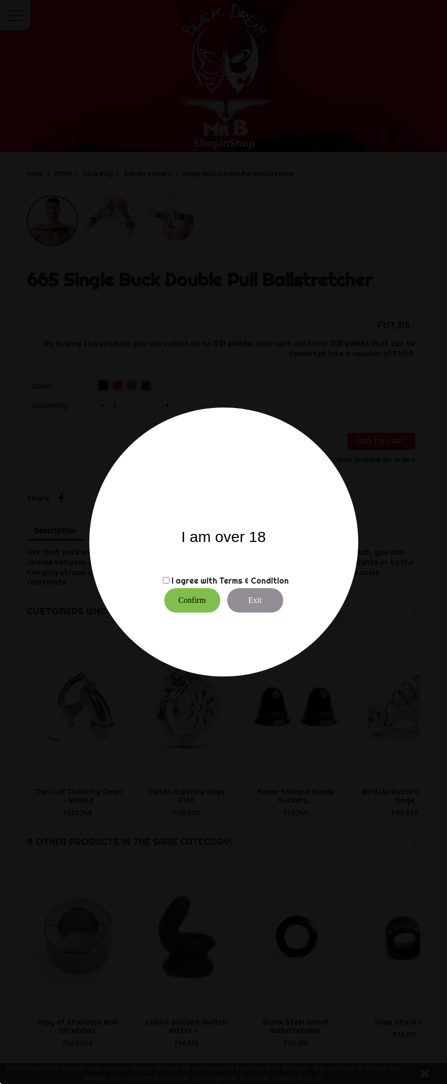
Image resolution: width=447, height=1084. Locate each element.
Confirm (191, 600)
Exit (255, 600)
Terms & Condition (254, 580)
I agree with (194, 580)
